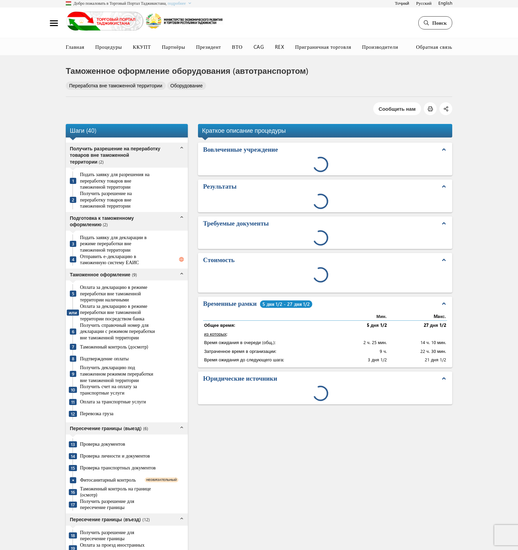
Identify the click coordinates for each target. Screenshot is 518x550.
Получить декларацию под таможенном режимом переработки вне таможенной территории (116, 373)
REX (279, 46)
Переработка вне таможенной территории (115, 85)
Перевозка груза (97, 413)
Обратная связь (434, 46)
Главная (75, 46)
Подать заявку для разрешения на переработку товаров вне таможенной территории (115, 180)
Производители (380, 46)
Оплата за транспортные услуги (113, 402)
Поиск (435, 22)
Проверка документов (102, 444)
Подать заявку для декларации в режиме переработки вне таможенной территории (113, 243)
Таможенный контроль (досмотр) (114, 347)
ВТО (237, 46)
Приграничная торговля (323, 46)
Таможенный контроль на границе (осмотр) (115, 492)
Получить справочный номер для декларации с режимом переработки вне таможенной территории (117, 331)
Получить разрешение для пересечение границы (107, 504)
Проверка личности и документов (115, 456)
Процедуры (108, 46)
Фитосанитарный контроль (108, 480)
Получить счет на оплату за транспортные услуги (108, 389)
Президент (208, 46)
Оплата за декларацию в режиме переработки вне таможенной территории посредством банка (113, 312)
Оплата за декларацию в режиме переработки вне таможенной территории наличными (113, 293)
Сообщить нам (397, 108)
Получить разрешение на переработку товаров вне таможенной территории (106, 199)
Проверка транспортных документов (118, 468)
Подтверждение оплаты (104, 359)
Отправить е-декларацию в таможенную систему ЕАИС (109, 259)
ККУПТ (142, 46)
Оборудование (187, 85)
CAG (259, 46)
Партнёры (173, 46)
